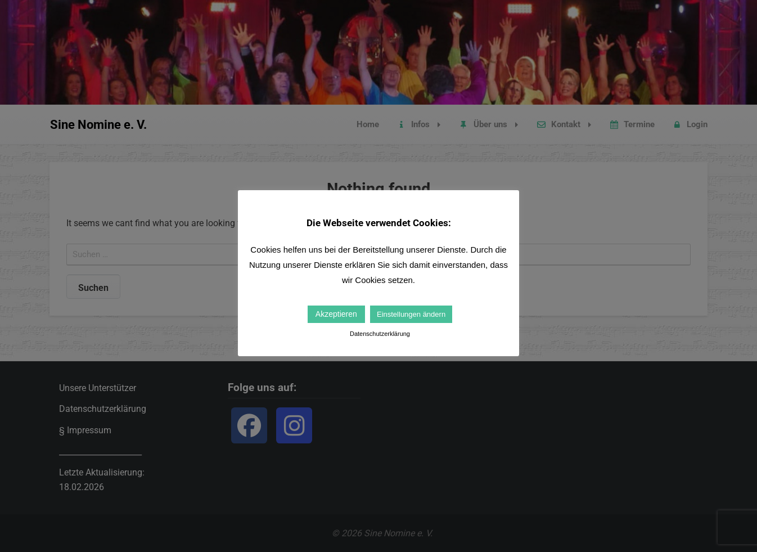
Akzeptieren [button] (336, 313)
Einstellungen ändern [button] (411, 314)
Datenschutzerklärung (380, 333)
